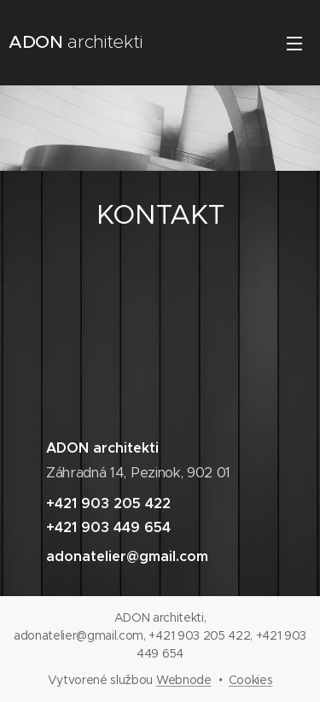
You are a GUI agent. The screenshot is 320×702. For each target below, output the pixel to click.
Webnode (184, 679)
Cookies (251, 679)
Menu (294, 43)
